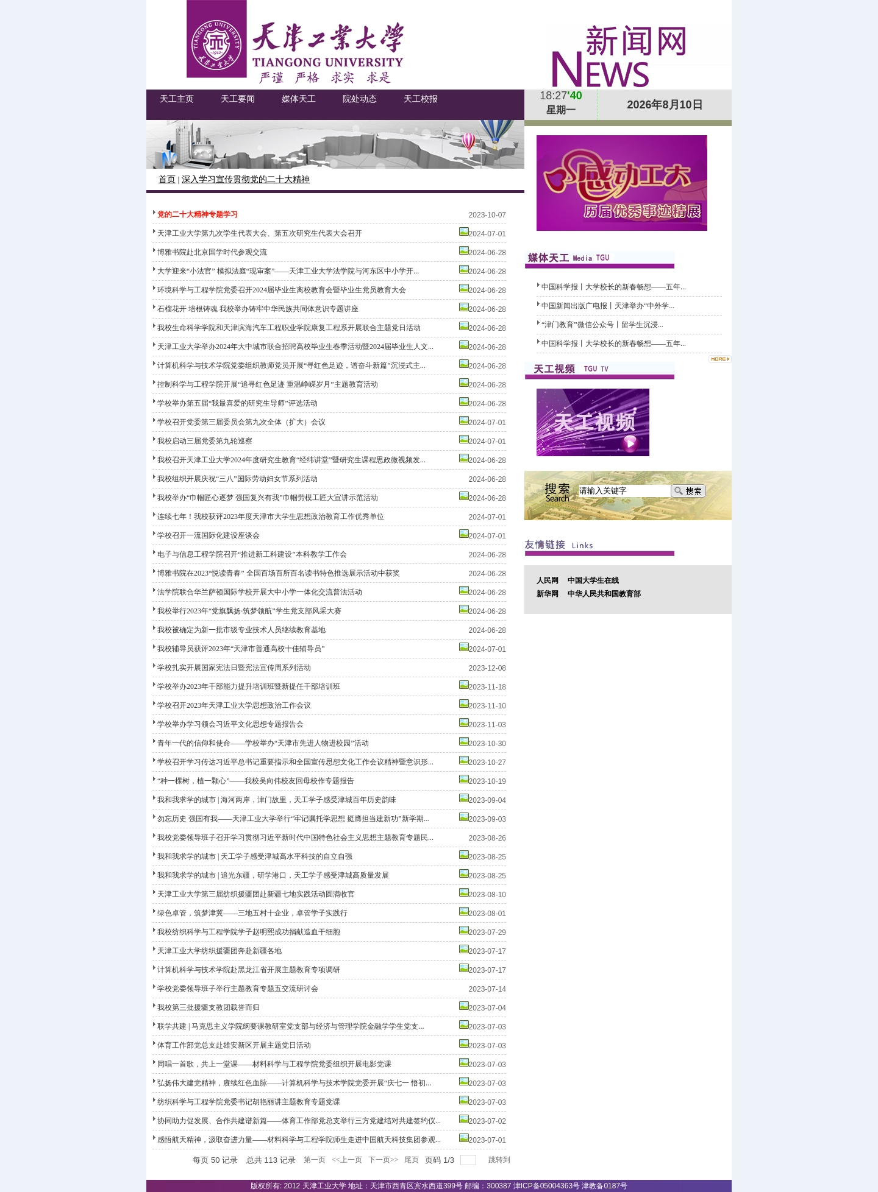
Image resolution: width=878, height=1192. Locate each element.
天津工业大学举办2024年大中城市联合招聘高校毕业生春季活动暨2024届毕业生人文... (295, 346)
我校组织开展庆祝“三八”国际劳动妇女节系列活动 (237, 478)
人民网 (548, 580)
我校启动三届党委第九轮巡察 (204, 441)
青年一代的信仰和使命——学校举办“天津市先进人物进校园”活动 (263, 743)
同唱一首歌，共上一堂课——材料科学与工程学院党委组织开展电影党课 (274, 1064)
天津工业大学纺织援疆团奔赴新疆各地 (219, 951)
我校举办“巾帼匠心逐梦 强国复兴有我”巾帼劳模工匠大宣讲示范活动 (267, 497)
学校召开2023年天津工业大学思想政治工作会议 (234, 705)
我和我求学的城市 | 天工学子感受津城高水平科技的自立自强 (254, 856)
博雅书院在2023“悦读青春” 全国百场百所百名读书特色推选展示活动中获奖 (278, 573)
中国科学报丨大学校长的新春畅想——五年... (613, 287)
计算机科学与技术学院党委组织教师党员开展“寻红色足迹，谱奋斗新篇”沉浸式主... (291, 365)
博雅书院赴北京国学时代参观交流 (212, 252)
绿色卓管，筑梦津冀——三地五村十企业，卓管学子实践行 (252, 913)
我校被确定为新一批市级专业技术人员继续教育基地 (241, 630)
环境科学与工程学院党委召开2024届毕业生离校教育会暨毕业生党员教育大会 (281, 290)
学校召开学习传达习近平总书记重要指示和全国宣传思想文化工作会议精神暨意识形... (295, 762)
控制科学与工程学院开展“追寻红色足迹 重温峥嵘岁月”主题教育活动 (267, 384)
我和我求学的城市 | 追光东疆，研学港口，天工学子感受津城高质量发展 (273, 875)
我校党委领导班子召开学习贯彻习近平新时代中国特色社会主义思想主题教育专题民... (295, 837)
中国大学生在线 (593, 580)
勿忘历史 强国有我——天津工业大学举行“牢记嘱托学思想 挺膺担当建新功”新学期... (293, 818)
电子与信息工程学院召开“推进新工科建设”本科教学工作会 (252, 554)
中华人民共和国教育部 (604, 594)
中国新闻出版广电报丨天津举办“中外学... (607, 306)
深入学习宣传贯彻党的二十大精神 (246, 179)
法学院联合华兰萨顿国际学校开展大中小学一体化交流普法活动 (259, 592)
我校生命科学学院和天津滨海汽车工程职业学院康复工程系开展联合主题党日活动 (289, 327)
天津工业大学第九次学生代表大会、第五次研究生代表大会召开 (259, 233)
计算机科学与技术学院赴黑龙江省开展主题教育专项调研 (248, 969)
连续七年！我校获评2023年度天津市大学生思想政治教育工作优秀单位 (270, 516)
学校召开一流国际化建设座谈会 (208, 535)
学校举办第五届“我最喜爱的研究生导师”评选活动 (237, 403)
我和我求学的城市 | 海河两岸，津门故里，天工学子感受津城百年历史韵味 (276, 799)
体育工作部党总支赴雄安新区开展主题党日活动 (234, 1045)
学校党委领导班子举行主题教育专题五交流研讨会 (237, 988)
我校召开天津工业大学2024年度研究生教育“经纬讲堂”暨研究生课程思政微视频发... (291, 460)
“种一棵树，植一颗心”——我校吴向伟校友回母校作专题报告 (255, 781)
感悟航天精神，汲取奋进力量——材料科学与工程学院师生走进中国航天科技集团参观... (299, 1139)
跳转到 (500, 1159)
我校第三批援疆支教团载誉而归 (208, 1007)
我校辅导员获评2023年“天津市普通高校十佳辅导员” (241, 648)
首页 (167, 179)
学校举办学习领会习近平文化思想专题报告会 (230, 724)
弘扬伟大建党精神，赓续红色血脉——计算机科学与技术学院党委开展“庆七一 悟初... (294, 1083)
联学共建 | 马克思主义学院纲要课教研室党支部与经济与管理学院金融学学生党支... (290, 1026)
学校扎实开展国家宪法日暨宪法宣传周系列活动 (234, 667)
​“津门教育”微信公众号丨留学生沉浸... (602, 324)
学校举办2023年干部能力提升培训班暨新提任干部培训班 (248, 686)
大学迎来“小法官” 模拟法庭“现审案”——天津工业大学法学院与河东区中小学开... (288, 271)
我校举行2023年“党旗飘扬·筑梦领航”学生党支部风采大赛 (249, 611)
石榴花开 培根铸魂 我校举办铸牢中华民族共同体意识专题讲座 (258, 309)
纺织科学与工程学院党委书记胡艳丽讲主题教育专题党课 (248, 1102)
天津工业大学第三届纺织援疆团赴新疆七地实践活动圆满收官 (256, 894)
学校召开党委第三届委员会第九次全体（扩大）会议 (241, 422)
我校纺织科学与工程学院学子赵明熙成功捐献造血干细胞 (248, 932)
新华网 (548, 594)
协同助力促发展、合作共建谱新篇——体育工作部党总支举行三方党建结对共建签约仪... (299, 1120)
